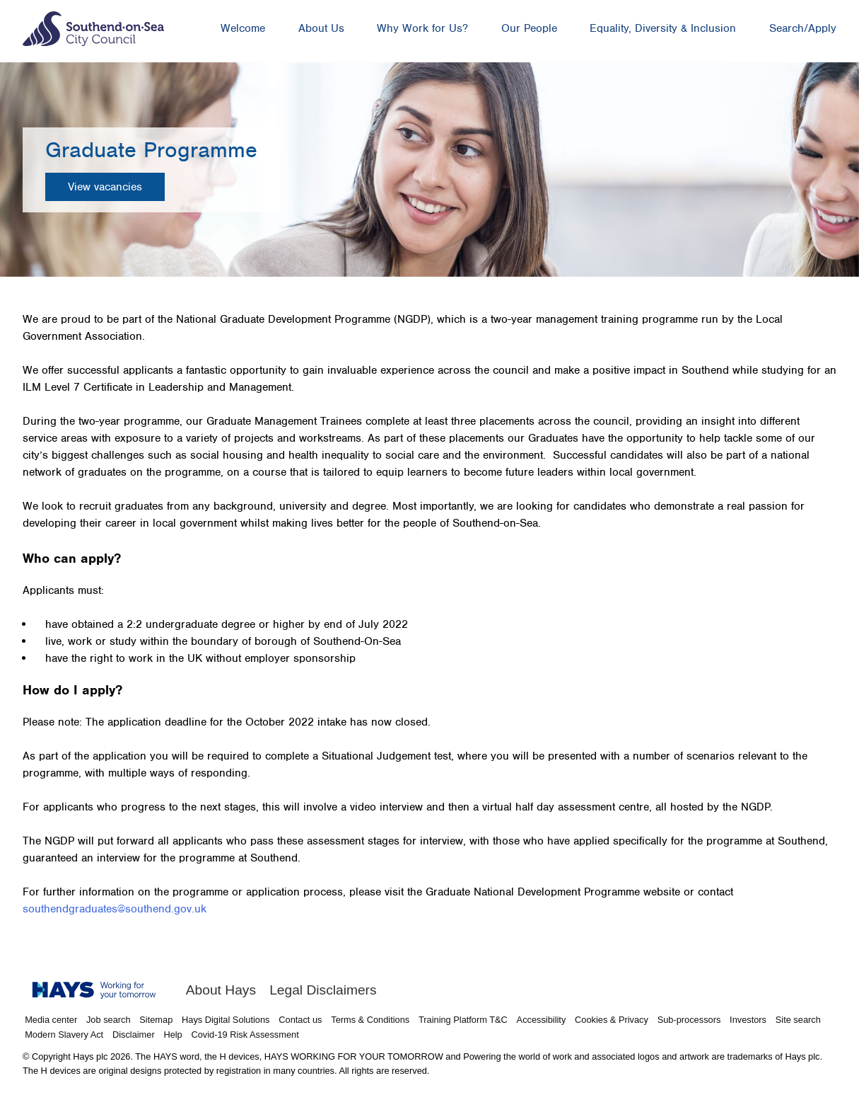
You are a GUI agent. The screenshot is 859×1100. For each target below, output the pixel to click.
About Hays (221, 989)
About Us (321, 28)
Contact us (300, 1019)
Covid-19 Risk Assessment (245, 1034)
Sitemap (156, 1019)
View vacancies (105, 187)
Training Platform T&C (463, 1019)
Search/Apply (802, 28)
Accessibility (541, 1019)
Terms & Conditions (370, 1019)
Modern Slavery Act (64, 1034)
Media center (51, 1019)
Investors (748, 1019)
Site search (798, 1019)
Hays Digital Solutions (225, 1019)
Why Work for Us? (422, 28)
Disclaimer (133, 1034)
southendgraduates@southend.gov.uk (114, 909)
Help (172, 1034)
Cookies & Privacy (611, 1019)
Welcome (243, 28)
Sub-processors (689, 1019)
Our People (529, 28)
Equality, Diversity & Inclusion (663, 28)
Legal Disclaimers (322, 989)
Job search (108, 1019)
